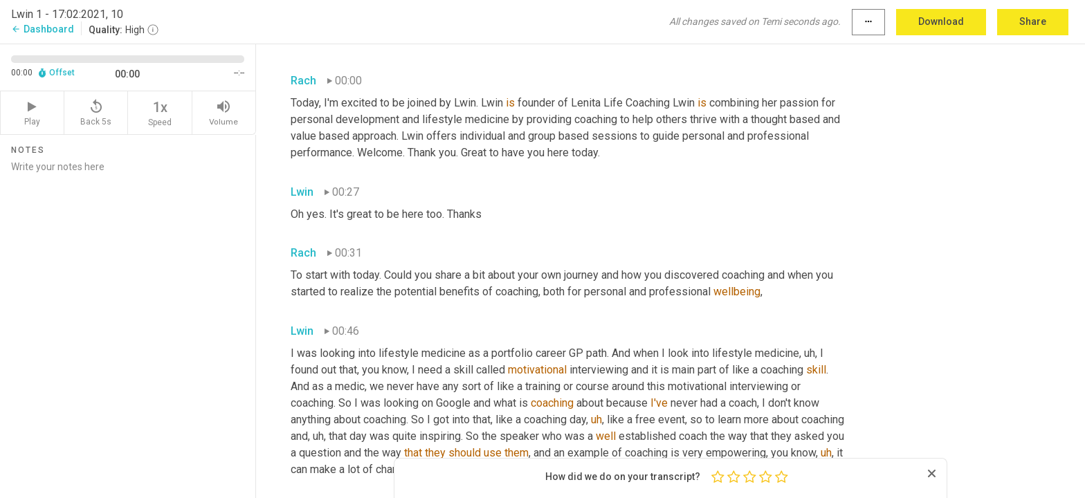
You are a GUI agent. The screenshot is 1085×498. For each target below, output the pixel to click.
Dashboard (42, 29)
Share (1032, 21)
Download (941, 21)
